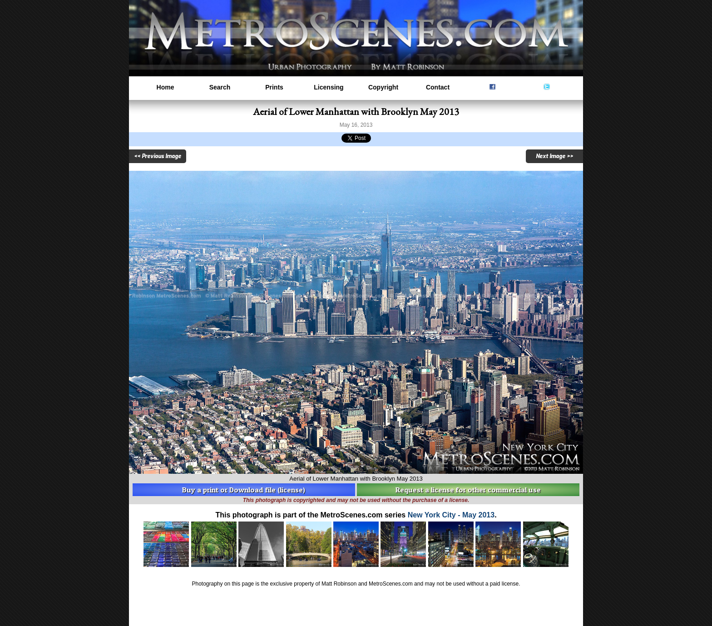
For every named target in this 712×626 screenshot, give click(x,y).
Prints (274, 87)
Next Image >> (554, 156)
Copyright (383, 87)
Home (165, 87)
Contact (438, 87)
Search (220, 87)
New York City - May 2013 (451, 515)
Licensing (328, 87)
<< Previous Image (157, 156)
